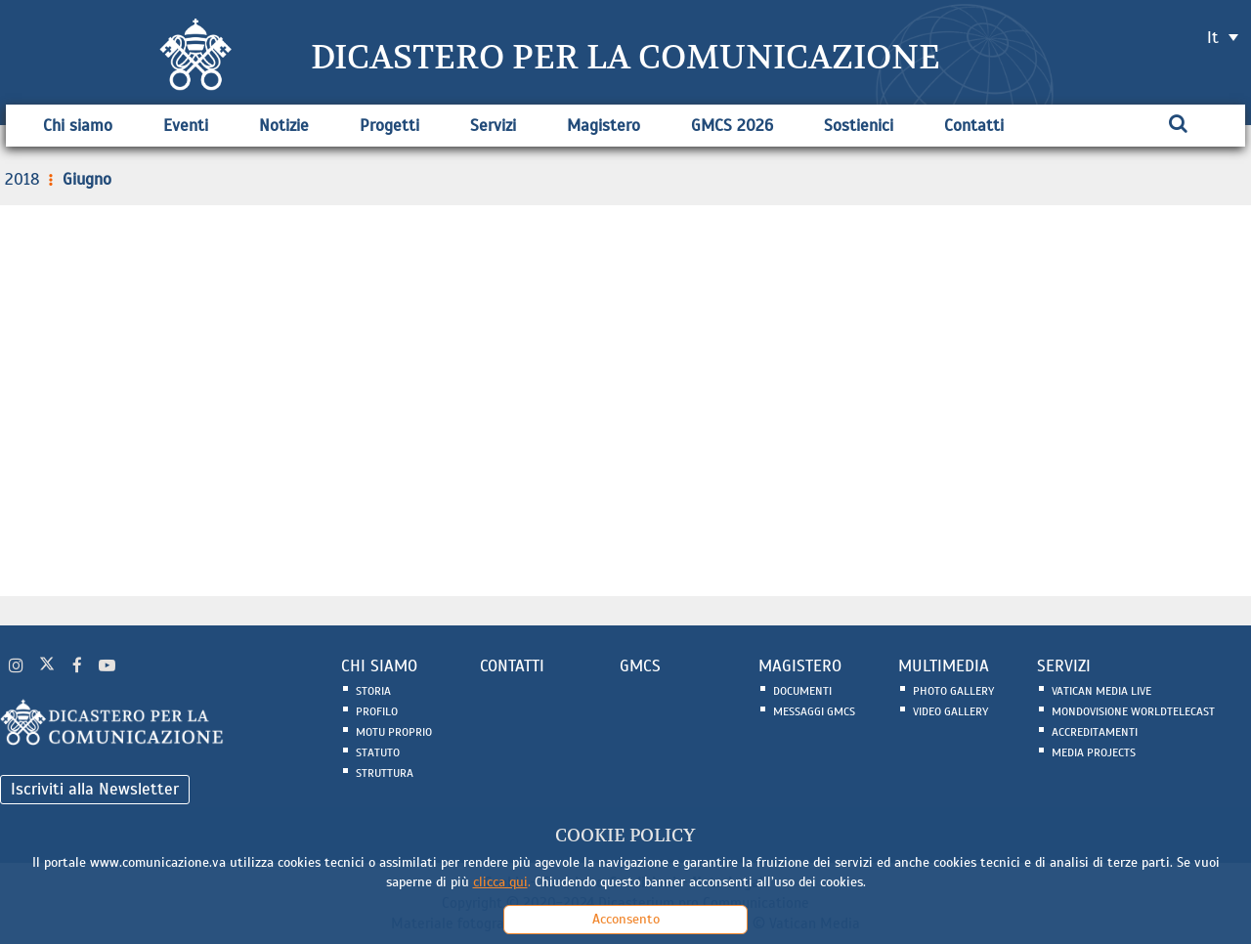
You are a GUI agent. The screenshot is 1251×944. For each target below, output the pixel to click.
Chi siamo (77, 125)
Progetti (389, 125)
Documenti (802, 691)
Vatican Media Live (1101, 691)
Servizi (493, 125)
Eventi (185, 125)
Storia (373, 691)
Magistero (603, 125)
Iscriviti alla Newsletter (95, 789)
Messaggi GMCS (814, 711)
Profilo (377, 711)
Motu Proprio (394, 732)
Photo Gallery (953, 691)
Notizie (284, 125)
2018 (22, 179)
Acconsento (626, 919)
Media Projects (1094, 752)
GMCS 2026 (732, 125)
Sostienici (858, 125)
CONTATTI (512, 666)
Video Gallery (950, 711)
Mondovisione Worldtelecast (1133, 711)
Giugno (78, 179)
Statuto (378, 752)
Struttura (384, 773)
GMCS (640, 666)
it (1213, 37)
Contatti (974, 125)
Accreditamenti (1095, 732)
